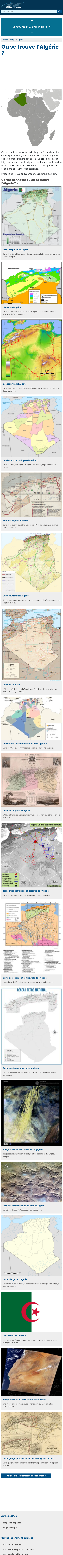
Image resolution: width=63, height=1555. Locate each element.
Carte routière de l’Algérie (16, 590)
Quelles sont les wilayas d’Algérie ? (20, 457)
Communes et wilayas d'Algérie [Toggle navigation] (31, 26)
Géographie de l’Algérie (15, 382)
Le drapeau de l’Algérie (14, 1319)
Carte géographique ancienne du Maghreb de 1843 (28, 1440)
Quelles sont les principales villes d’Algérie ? (25, 736)
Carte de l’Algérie (11, 678)
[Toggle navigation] (31, 21)
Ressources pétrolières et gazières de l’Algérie (26, 881)
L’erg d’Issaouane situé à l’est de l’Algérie (23, 1190)
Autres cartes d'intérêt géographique (26, 1475)
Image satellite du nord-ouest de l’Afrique (24, 1382)
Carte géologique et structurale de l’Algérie (25, 967)
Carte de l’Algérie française (16, 802)
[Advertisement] (32, 73)
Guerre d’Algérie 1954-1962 (16, 516)
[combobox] (29, 11)
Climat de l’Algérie (12, 306)
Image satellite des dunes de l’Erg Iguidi (23, 1135)
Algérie (20, 40)
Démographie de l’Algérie (15, 249)
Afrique (12, 40)
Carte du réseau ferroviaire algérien (21, 1055)
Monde (5, 40)
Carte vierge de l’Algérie (15, 1263)
